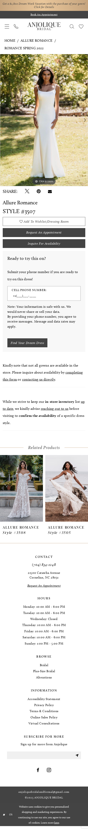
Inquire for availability (44, 245)
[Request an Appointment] (44, 588)
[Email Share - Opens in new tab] (50, 192)
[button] (6, 26)
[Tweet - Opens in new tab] (27, 191)
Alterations (44, 680)
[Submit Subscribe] (77, 758)
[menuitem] (6, 26)
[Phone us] (16, 26)
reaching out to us (55, 411)
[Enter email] (44, 758)
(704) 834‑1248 (44, 567)
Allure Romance (36, 41)
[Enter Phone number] (41, 298)
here (56, 825)
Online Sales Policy (43, 720)
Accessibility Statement (44, 701)
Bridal (44, 667)
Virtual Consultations (44, 726)
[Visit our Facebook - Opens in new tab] (38, 773)
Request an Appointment (44, 234)
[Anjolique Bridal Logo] (44, 26)
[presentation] (21, 491)
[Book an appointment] (44, 15)
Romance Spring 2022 (24, 48)
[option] (44, 120)
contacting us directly (38, 382)
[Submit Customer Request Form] (28, 345)
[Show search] (72, 26)
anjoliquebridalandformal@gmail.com (43, 795)
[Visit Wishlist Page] (81, 26)
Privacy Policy (44, 708)
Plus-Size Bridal (44, 674)
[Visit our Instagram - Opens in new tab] (49, 773)
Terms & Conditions (44, 714)
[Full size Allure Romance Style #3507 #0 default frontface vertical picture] (44, 120)
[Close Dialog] (4, 817)
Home (10, 41)
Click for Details (48, 7)
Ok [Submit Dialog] (11, 817)
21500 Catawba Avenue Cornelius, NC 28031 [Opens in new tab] (44, 578)
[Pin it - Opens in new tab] (39, 191)
